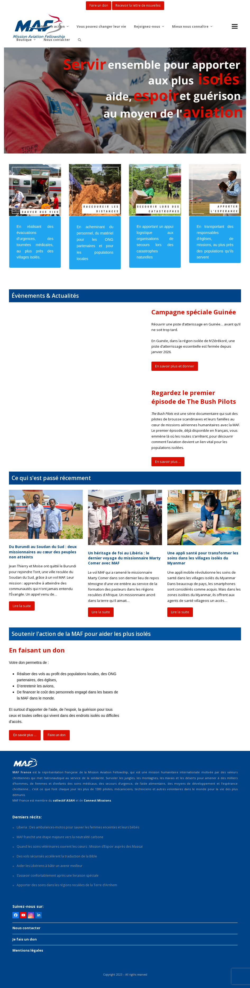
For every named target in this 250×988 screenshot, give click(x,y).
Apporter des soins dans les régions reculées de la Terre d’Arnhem (67, 885)
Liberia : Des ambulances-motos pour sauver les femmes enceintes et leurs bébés (78, 827)
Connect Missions (97, 800)
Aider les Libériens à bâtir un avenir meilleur (49, 866)
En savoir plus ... (168, 461)
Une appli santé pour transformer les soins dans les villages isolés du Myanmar (202, 558)
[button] (79, 39)
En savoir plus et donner (174, 366)
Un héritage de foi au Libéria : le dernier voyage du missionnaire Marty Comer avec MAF (124, 558)
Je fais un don (24, 939)
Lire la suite (22, 605)
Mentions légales (27, 950)
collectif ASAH (64, 800)
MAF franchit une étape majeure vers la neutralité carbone (60, 837)
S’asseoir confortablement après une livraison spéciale (58, 875)
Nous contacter (26, 927)
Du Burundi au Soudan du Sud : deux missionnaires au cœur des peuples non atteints (43, 551)
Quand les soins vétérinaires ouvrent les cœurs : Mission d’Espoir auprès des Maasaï (80, 846)
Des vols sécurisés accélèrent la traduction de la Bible (57, 856)
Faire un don (56, 735)
